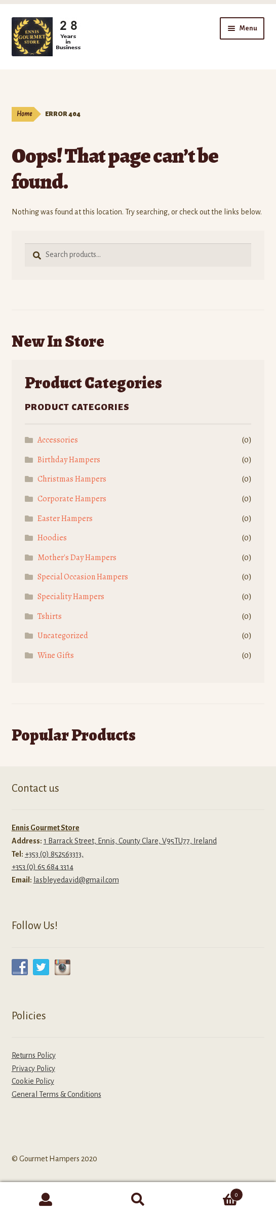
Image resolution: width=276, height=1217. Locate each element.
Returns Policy (34, 1055)
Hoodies (52, 537)
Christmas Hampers (71, 479)
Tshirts (49, 616)
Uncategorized (62, 635)
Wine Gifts (55, 655)
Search (138, 1200)
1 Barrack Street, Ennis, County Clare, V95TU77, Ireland (130, 841)
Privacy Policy (33, 1068)
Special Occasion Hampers (82, 576)
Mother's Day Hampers (76, 557)
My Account (46, 1200)
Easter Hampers (65, 518)
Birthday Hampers (68, 459)
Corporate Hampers (71, 498)
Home (24, 114)
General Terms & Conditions (56, 1094)
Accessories (57, 440)
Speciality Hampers (70, 596)
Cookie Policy (33, 1081)
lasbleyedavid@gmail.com (76, 880)
